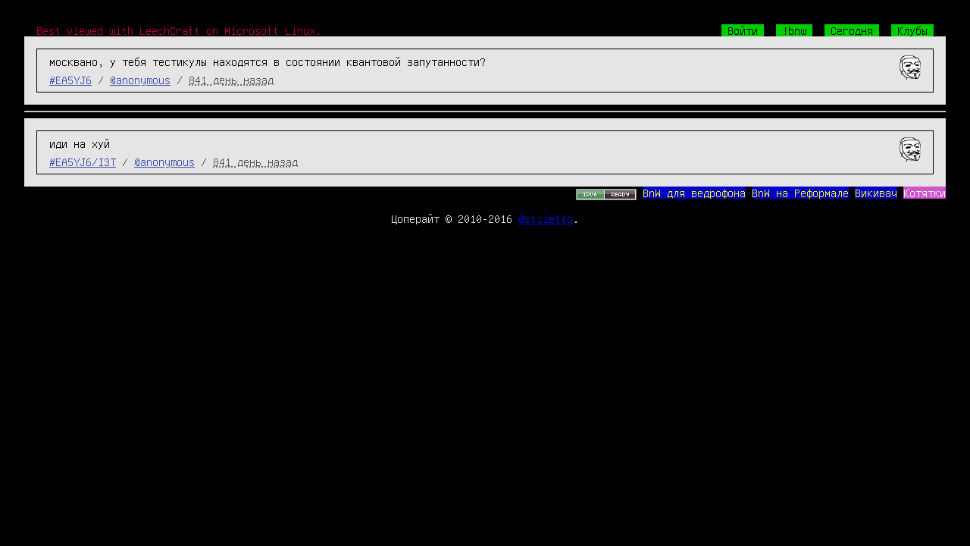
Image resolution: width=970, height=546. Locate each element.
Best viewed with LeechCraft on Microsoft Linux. (178, 30)
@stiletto (545, 218)
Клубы (912, 30)
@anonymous (140, 80)
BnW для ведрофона (694, 193)
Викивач (876, 193)
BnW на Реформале (800, 193)
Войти (743, 30)
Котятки (924, 193)
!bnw (794, 30)
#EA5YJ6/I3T (82, 161)
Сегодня (852, 30)
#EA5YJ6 (70, 80)
